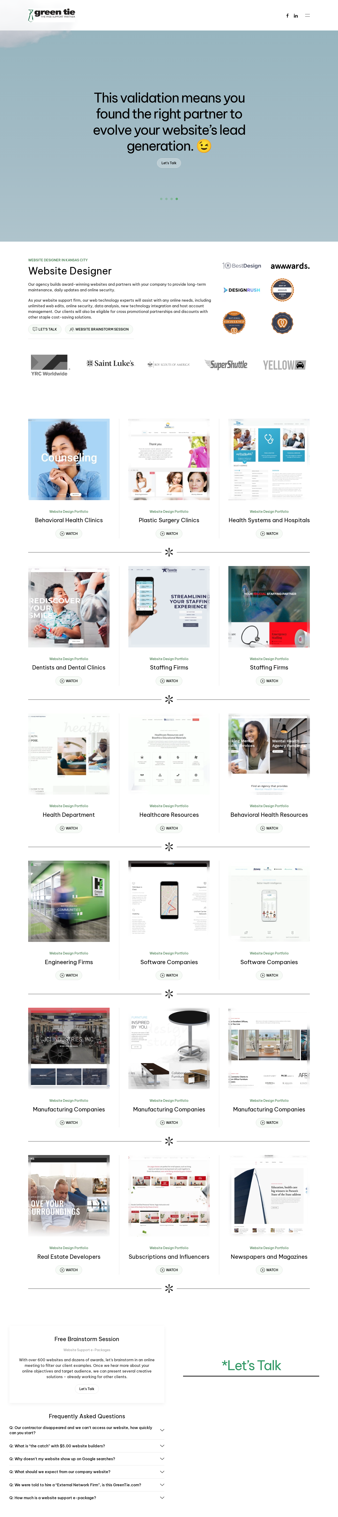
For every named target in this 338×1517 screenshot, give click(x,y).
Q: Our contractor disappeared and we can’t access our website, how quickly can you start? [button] (86, 1430)
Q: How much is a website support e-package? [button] (86, 1497)
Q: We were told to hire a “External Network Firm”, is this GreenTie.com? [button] (86, 1485)
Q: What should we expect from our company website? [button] (86, 1471)
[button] (307, 15)
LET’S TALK (45, 329)
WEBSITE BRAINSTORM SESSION (99, 329)
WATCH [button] (69, 533)
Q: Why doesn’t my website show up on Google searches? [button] (86, 1458)
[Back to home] (51, 15)
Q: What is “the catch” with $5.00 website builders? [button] (86, 1446)
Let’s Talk (169, 163)
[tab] (161, 199)
